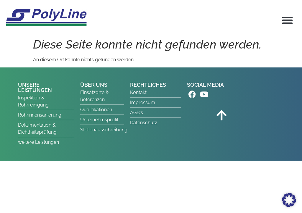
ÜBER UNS (93, 85)
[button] (287, 20)
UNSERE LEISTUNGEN (35, 87)
